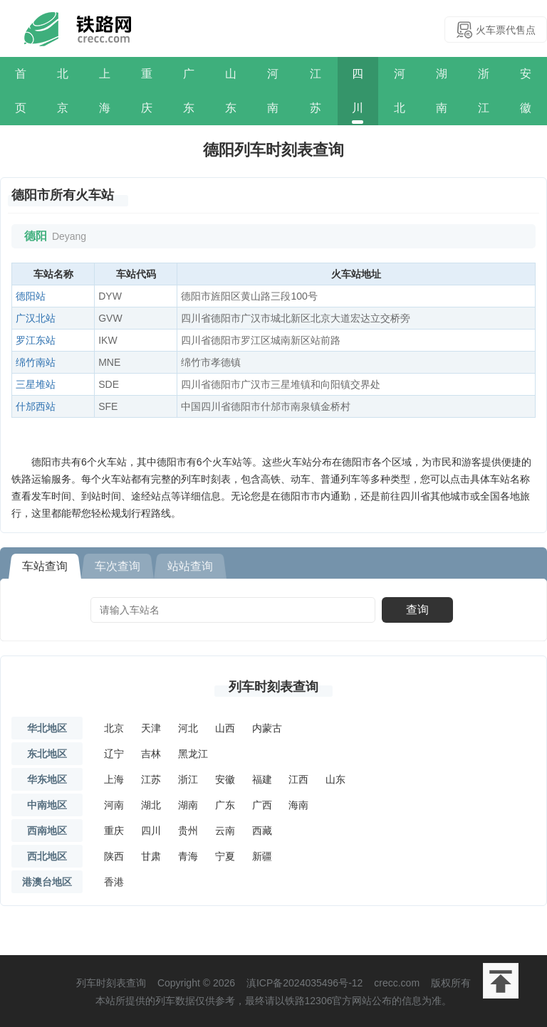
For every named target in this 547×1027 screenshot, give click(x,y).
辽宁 (114, 753)
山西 (225, 728)
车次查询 (117, 566)
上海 (104, 91)
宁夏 (225, 856)
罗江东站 (36, 340)
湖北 (151, 805)
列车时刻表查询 (273, 687)
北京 (62, 91)
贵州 (188, 830)
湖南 (441, 91)
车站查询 (45, 566)
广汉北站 (36, 318)
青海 (188, 856)
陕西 (114, 856)
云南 (225, 830)
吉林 (151, 753)
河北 (399, 91)
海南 (298, 805)
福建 (262, 779)
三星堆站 (36, 384)
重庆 (146, 91)
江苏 (315, 91)
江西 (298, 779)
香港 (114, 882)
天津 (151, 728)
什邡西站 (36, 406)
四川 (357, 91)
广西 (262, 805)
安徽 (525, 91)
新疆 (262, 856)
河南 (272, 91)
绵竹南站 (36, 362)
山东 (230, 91)
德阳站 (31, 296)
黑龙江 (193, 753)
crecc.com (397, 983)
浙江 (483, 91)
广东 (188, 91)
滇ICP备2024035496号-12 (304, 983)
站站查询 (190, 566)
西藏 (262, 830)
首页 (20, 91)
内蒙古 (267, 728)
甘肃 (151, 856)
